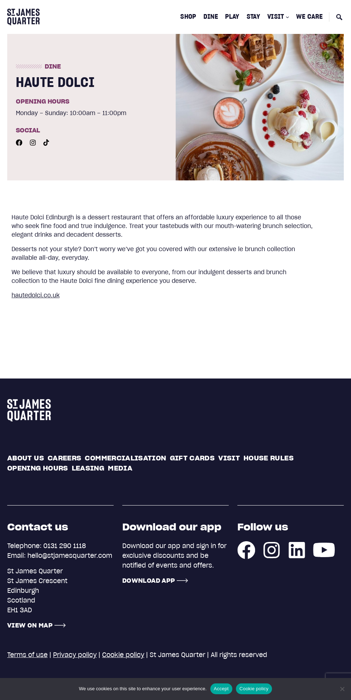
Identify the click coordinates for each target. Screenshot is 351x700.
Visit (229, 458)
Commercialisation (125, 458)
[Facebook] (19, 141)
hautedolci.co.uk (36, 295)
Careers (65, 458)
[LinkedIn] (297, 549)
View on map (30, 625)
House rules (268, 458)
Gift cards (192, 458)
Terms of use (27, 655)
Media (120, 468)
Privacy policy (75, 655)
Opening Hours (37, 468)
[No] (342, 688)
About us (25, 458)
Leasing (88, 468)
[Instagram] (33, 141)
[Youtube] (46, 141)
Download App (148, 580)
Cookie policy (123, 655)
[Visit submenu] (287, 17)
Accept (221, 688)
